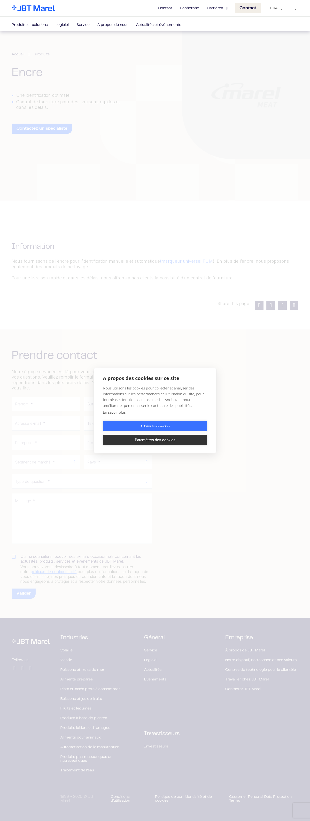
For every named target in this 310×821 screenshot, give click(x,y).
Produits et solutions (30, 25)
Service (83, 25)
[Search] (295, 8)
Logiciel (62, 25)
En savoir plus (114, 419)
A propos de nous (112, 25)
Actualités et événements (158, 25)
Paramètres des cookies (182, 433)
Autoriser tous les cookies (128, 433)
